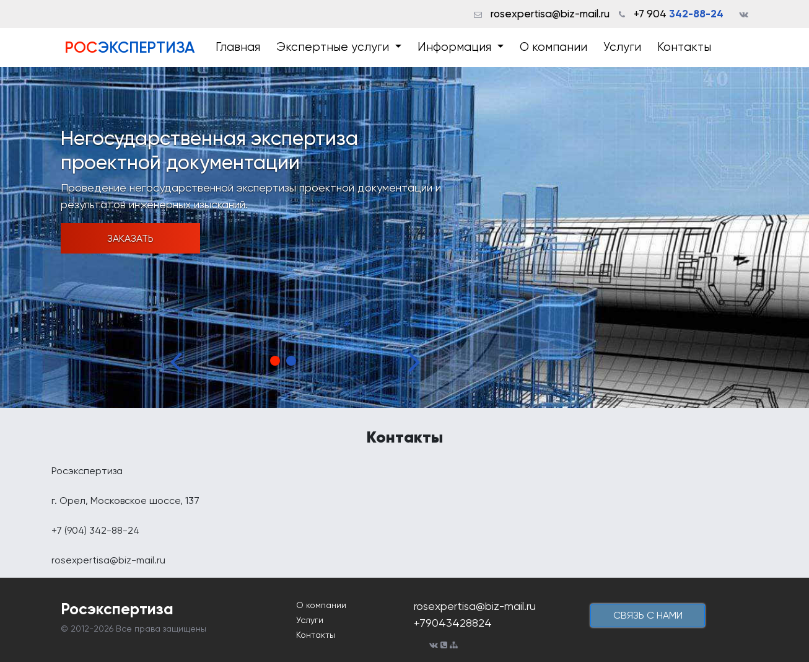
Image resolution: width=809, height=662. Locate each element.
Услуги (622, 47)
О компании (553, 47)
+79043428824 (453, 622)
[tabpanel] (404, 237)
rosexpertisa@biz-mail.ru (550, 13)
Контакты (684, 47)
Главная (238, 47)
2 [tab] (291, 361)
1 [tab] (275, 361)
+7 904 (679, 13)
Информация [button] (456, 47)
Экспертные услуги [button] (334, 47)
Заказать (130, 238)
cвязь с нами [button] (648, 615)
